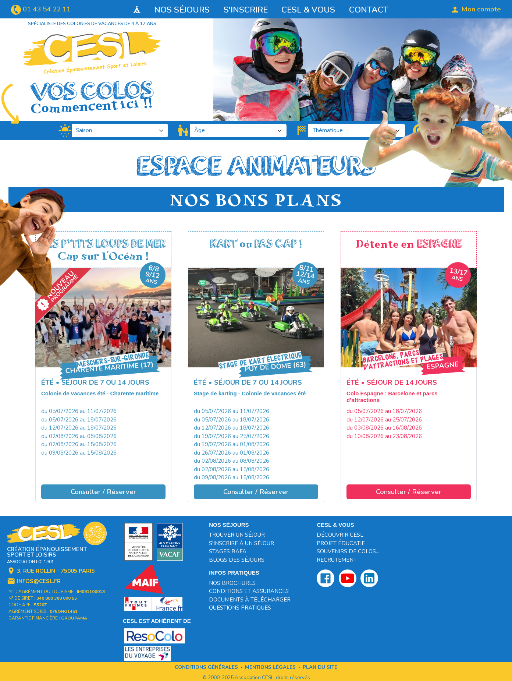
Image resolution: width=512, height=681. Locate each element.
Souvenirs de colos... (348, 551)
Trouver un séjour (237, 535)
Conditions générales (206, 667)
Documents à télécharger (250, 599)
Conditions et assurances (249, 591)
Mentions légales (270, 667)
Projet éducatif (341, 543)
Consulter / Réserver (103, 492)
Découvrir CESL (340, 535)
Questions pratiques (240, 607)
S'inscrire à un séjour (241, 543)
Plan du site (320, 667)
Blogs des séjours (236, 560)
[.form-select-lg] (120, 131)
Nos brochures (232, 583)
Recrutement (337, 560)
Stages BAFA (227, 551)
